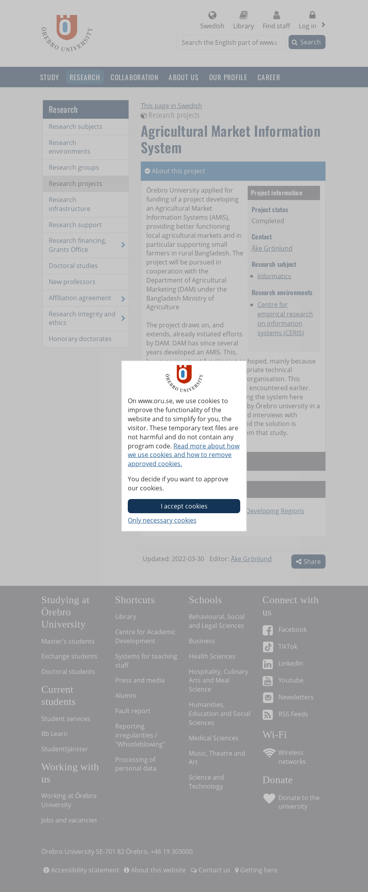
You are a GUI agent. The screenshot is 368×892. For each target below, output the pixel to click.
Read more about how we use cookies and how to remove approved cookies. (183, 455)
